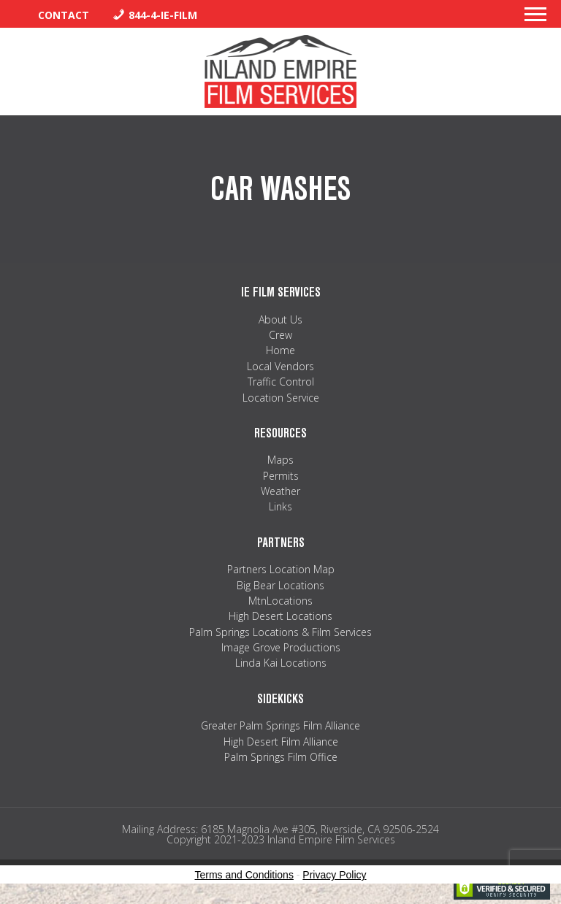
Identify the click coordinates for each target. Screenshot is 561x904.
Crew (280, 335)
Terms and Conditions (244, 875)
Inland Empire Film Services (280, 71)
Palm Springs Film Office (280, 757)
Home (280, 350)
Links (280, 506)
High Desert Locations (280, 616)
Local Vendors (280, 366)
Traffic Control (281, 381)
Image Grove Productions (280, 647)
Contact (63, 15)
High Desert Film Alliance (281, 741)
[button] (535, 18)
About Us (280, 319)
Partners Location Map (281, 569)
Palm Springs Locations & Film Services (280, 632)
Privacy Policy (334, 875)
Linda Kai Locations (281, 663)
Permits (281, 476)
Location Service (281, 398)
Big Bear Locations (280, 585)
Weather (280, 491)
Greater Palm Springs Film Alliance (280, 725)
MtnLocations (280, 601)
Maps (280, 460)
